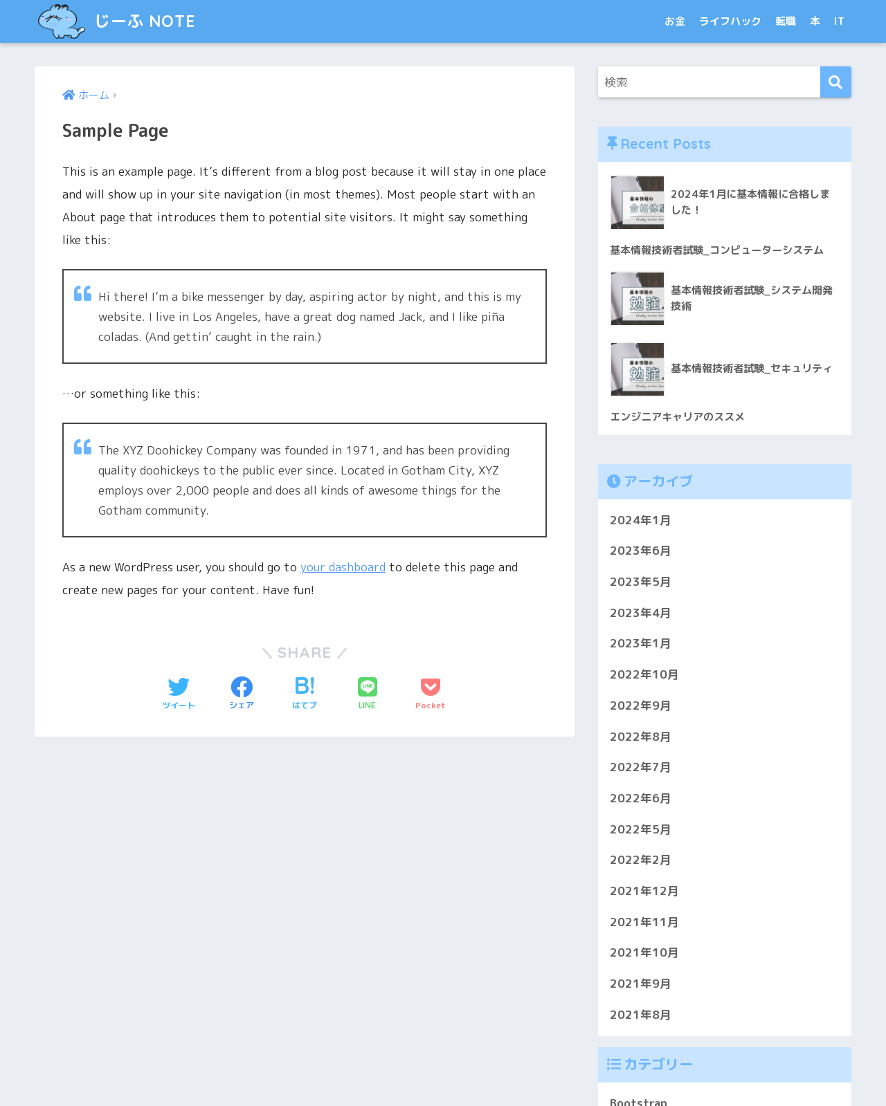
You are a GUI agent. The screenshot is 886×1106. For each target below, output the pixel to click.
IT (839, 21)
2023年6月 (640, 551)
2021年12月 (644, 891)
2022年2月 (640, 860)
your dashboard (343, 567)
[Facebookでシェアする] (241, 694)
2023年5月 (640, 581)
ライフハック (730, 21)
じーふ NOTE (116, 21)
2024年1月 (640, 520)
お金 (674, 21)
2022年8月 (640, 736)
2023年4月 (640, 612)
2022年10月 (644, 675)
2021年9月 (640, 984)
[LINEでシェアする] (367, 694)
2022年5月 (640, 829)
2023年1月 (640, 644)
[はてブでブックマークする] (304, 694)
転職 (785, 21)
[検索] (835, 82)
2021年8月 (640, 1014)
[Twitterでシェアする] (178, 694)
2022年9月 (640, 705)
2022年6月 (640, 798)
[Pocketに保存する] (430, 694)
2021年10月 (644, 953)
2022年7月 (640, 767)
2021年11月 (644, 922)
